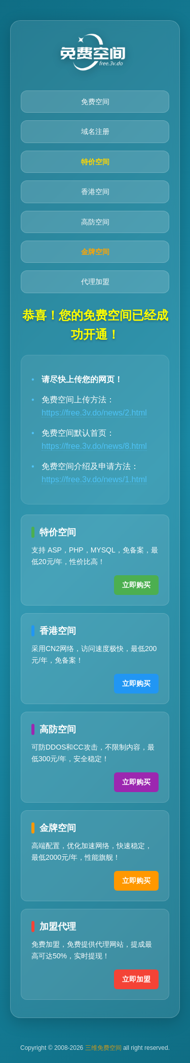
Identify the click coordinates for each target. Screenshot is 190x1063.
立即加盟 (136, 979)
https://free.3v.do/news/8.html (94, 446)
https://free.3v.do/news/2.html (94, 412)
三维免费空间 (103, 1047)
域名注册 (95, 131)
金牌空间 (95, 252)
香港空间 (95, 192)
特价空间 (95, 162)
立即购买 (136, 585)
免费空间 (95, 102)
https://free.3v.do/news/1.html (94, 479)
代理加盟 (95, 282)
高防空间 (95, 222)
